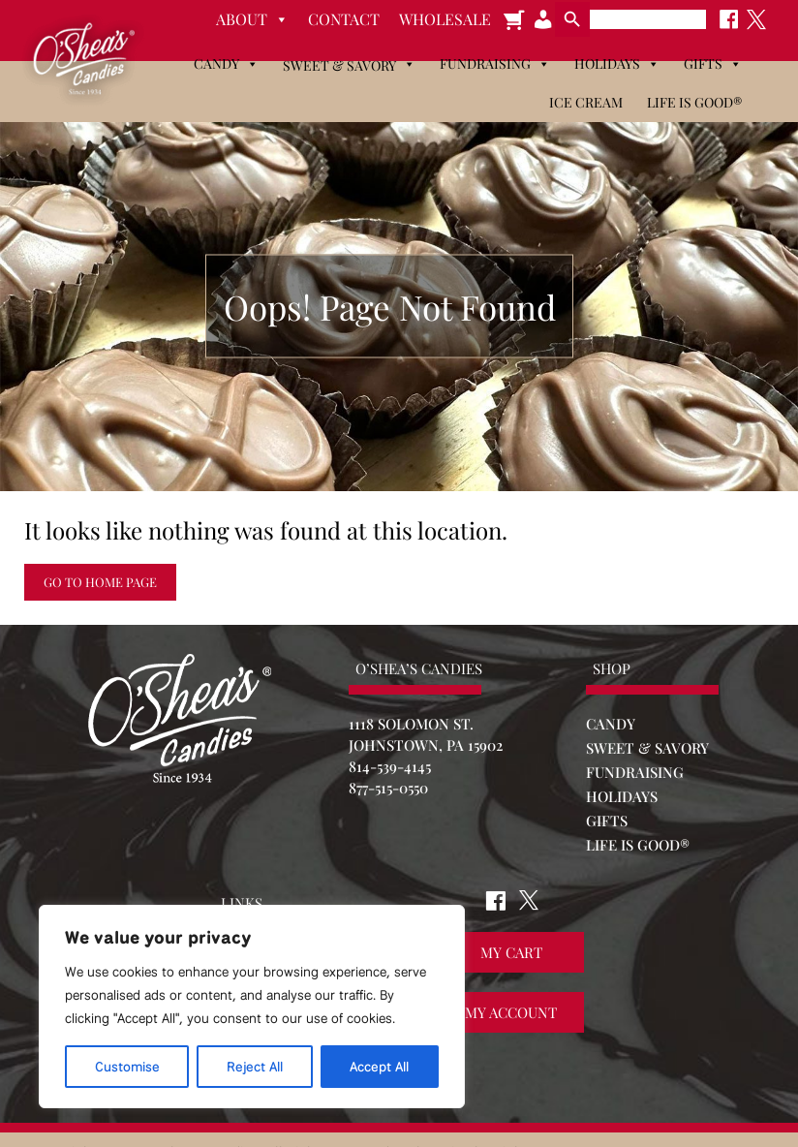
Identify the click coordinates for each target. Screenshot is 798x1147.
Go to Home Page (100, 582)
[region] (252, 1006)
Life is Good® (694, 102)
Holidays (617, 64)
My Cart (511, 952)
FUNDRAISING (635, 772)
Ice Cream (586, 102)
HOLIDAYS (622, 796)
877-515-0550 (388, 787)
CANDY (610, 723)
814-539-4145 (390, 766)
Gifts (713, 64)
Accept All (379, 1066)
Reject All (255, 1066)
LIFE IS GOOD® (638, 844)
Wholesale (445, 19)
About (252, 19)
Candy (226, 64)
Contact (344, 19)
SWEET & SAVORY (647, 748)
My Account (511, 1012)
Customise (127, 1066)
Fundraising (495, 64)
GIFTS (607, 820)
